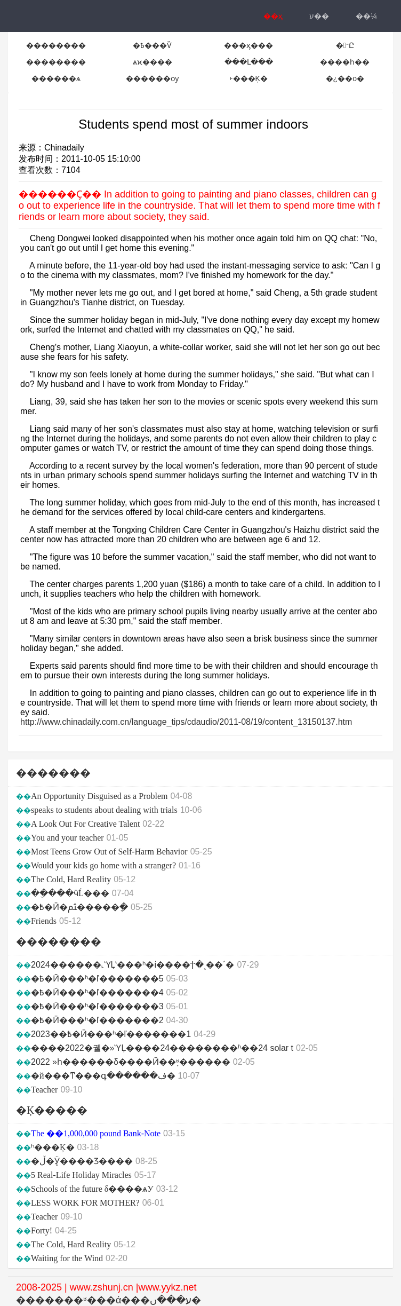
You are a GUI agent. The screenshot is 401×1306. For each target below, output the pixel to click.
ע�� (319, 16)
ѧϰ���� (152, 62)
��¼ (366, 16)
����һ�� (345, 62)
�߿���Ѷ (152, 45)
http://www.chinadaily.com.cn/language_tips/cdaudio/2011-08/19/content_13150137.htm (186, 721)
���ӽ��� (248, 45)
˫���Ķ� (249, 78)
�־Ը (345, 45)
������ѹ (152, 78)
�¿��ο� (345, 78)
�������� (56, 45)
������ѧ (56, 78)
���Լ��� (248, 62)
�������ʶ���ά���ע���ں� (108, 1300)
